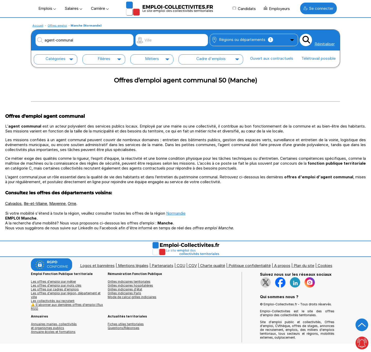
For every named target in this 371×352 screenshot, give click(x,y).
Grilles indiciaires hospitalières (130, 285)
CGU (181, 265)
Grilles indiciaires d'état (125, 289)
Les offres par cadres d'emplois (55, 289)
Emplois (47, 8)
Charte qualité (212, 265)
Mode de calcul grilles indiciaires (132, 297)
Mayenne (57, 203)
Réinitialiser (325, 43)
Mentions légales (133, 265)
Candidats (244, 8)
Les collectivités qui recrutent (52, 301)
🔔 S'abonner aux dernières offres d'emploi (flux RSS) (67, 307)
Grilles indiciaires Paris (124, 293)
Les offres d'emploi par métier (53, 281)
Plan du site (304, 265)
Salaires (73, 8)
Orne (72, 203)
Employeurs (277, 8)
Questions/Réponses (123, 328)
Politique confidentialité (250, 265)
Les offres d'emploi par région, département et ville (65, 295)
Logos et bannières (97, 265)
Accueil (37, 25)
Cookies (325, 265)
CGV (193, 265)
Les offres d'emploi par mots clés (56, 285)
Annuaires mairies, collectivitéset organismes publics (54, 326)
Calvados (13, 203)
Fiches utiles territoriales (126, 324)
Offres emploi (57, 25)
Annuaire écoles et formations (53, 332)
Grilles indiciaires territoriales (129, 281)
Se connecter (318, 8)
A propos (282, 265)
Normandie (175, 213)
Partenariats (162, 265)
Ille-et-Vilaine (35, 203)
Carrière (100, 8)
